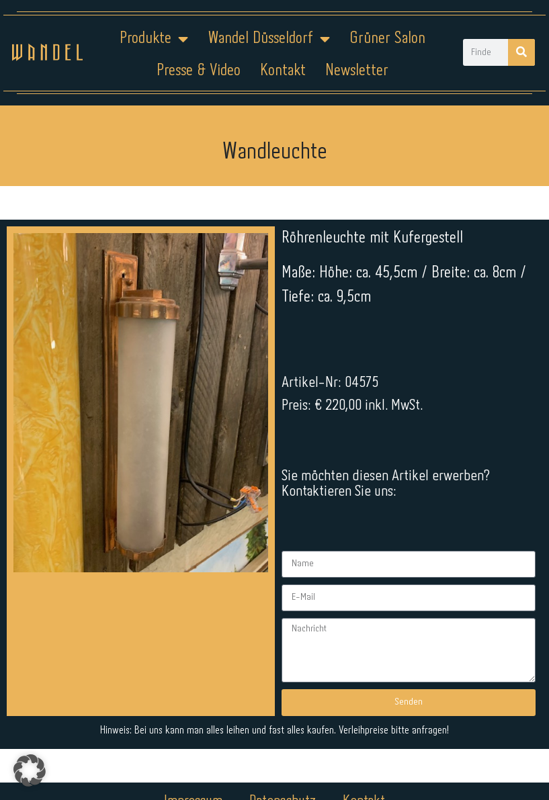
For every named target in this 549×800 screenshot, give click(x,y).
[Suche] (521, 52)
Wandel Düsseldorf (269, 39)
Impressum (193, 686)
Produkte (154, 39)
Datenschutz (282, 686)
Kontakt (283, 71)
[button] (29, 770)
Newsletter (356, 71)
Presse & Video (199, 71)
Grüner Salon (387, 39)
